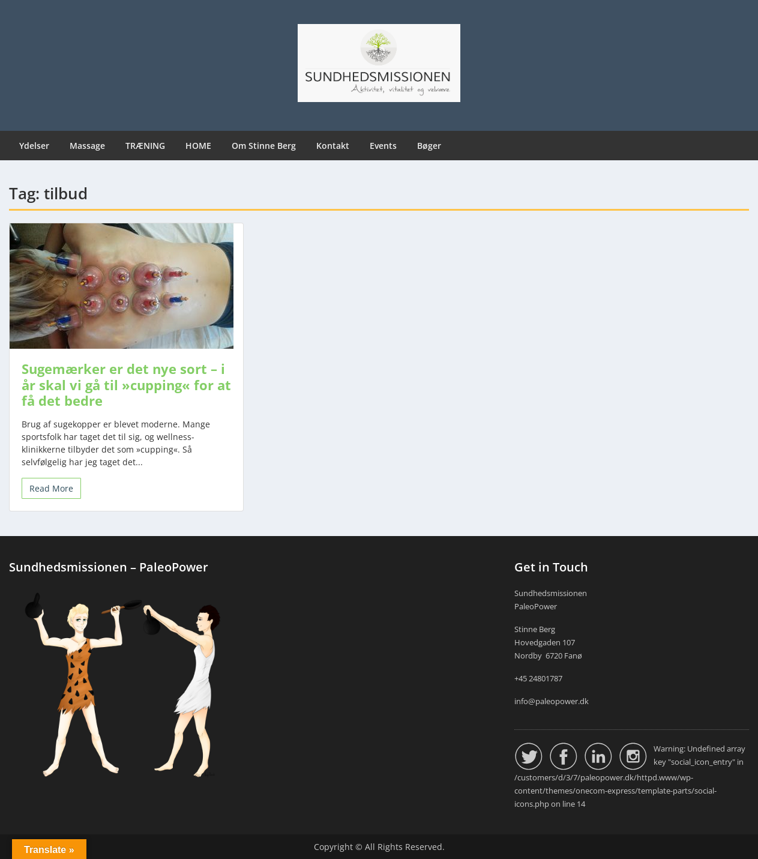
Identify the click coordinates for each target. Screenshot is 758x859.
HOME (198, 145)
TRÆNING (145, 145)
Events (383, 145)
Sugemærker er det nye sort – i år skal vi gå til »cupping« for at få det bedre (126, 384)
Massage (87, 145)
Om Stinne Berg (264, 145)
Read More (51, 488)
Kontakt (332, 145)
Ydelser (34, 145)
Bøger (429, 145)
